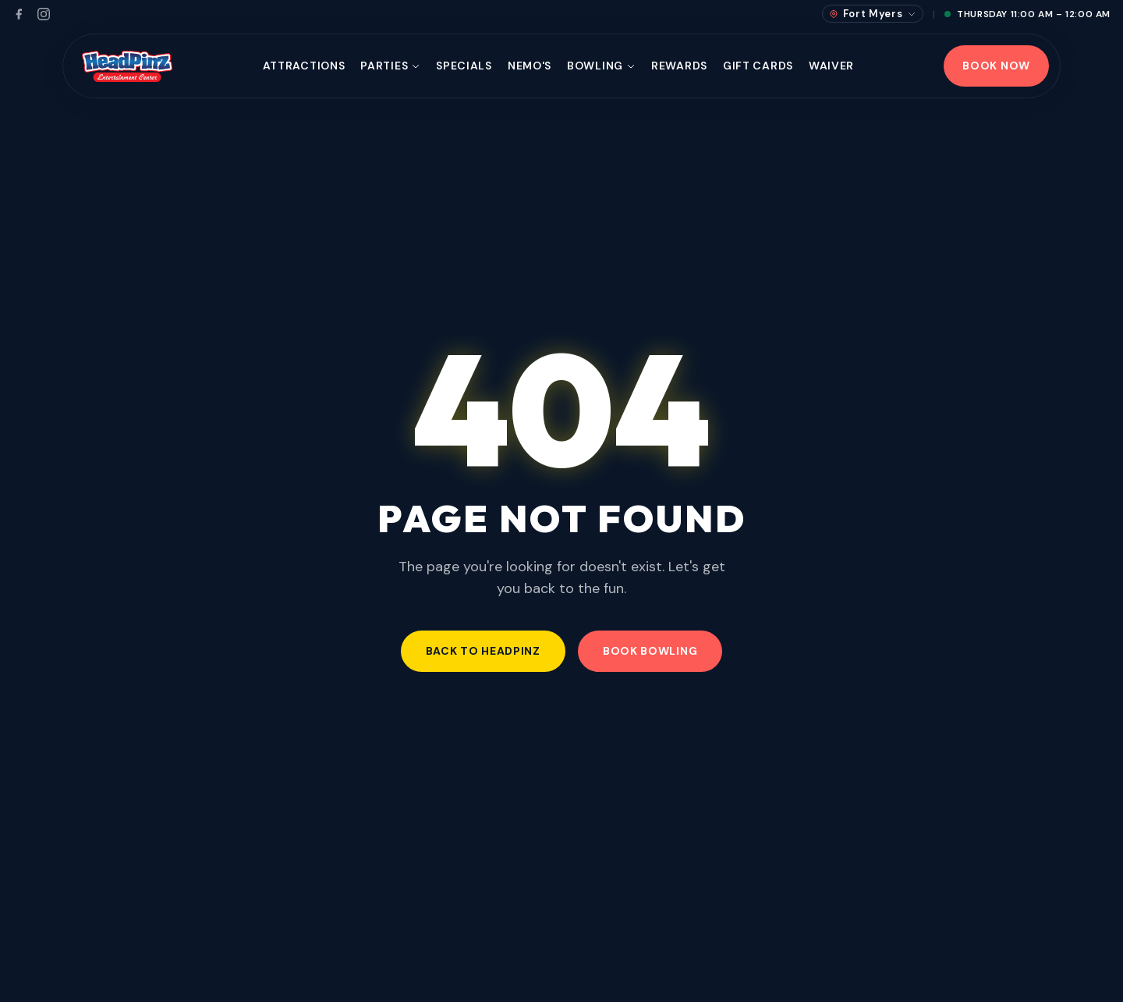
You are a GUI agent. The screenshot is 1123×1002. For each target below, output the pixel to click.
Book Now (996, 66)
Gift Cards (758, 66)
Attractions (304, 66)
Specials (464, 66)
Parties (390, 66)
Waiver (831, 66)
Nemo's (529, 66)
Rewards (679, 66)
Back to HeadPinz (483, 651)
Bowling (601, 66)
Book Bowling (650, 651)
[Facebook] (18, 14)
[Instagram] (43, 14)
